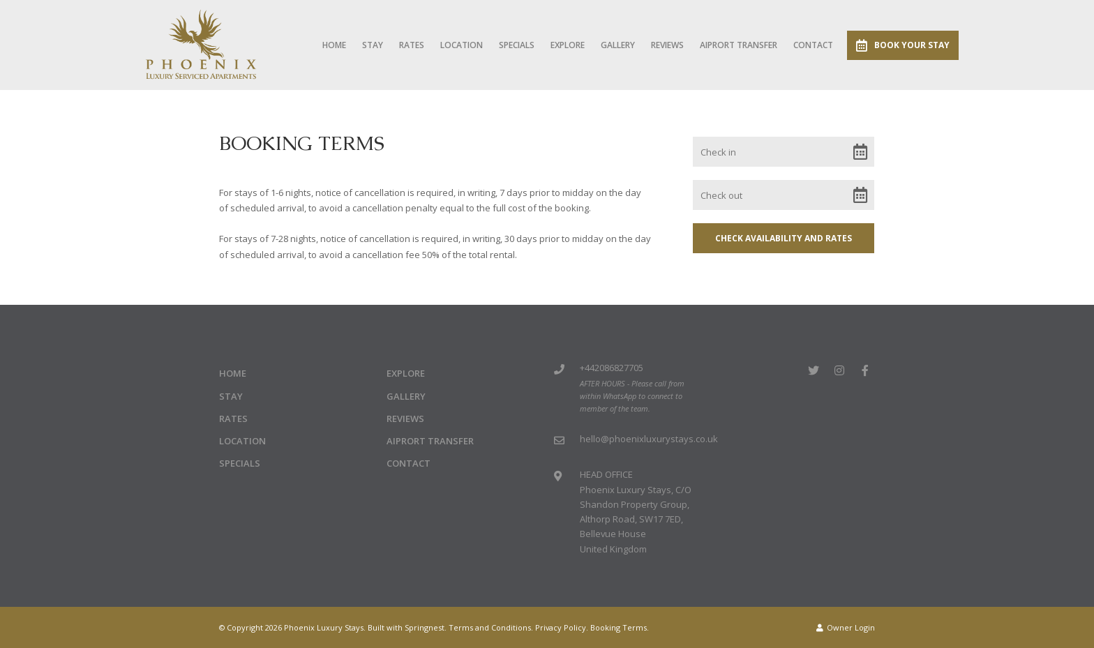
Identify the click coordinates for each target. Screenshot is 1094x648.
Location (461, 45)
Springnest (424, 627)
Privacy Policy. (561, 627)
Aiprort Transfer (738, 45)
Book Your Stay (903, 45)
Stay (372, 45)
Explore (567, 45)
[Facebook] (865, 370)
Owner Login (845, 627)
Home (334, 45)
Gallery (618, 45)
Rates (411, 45)
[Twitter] (813, 370)
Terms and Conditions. (491, 627)
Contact (813, 45)
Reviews (667, 45)
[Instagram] (839, 370)
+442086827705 (611, 367)
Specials (516, 45)
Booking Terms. (619, 627)
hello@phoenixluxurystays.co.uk (649, 438)
